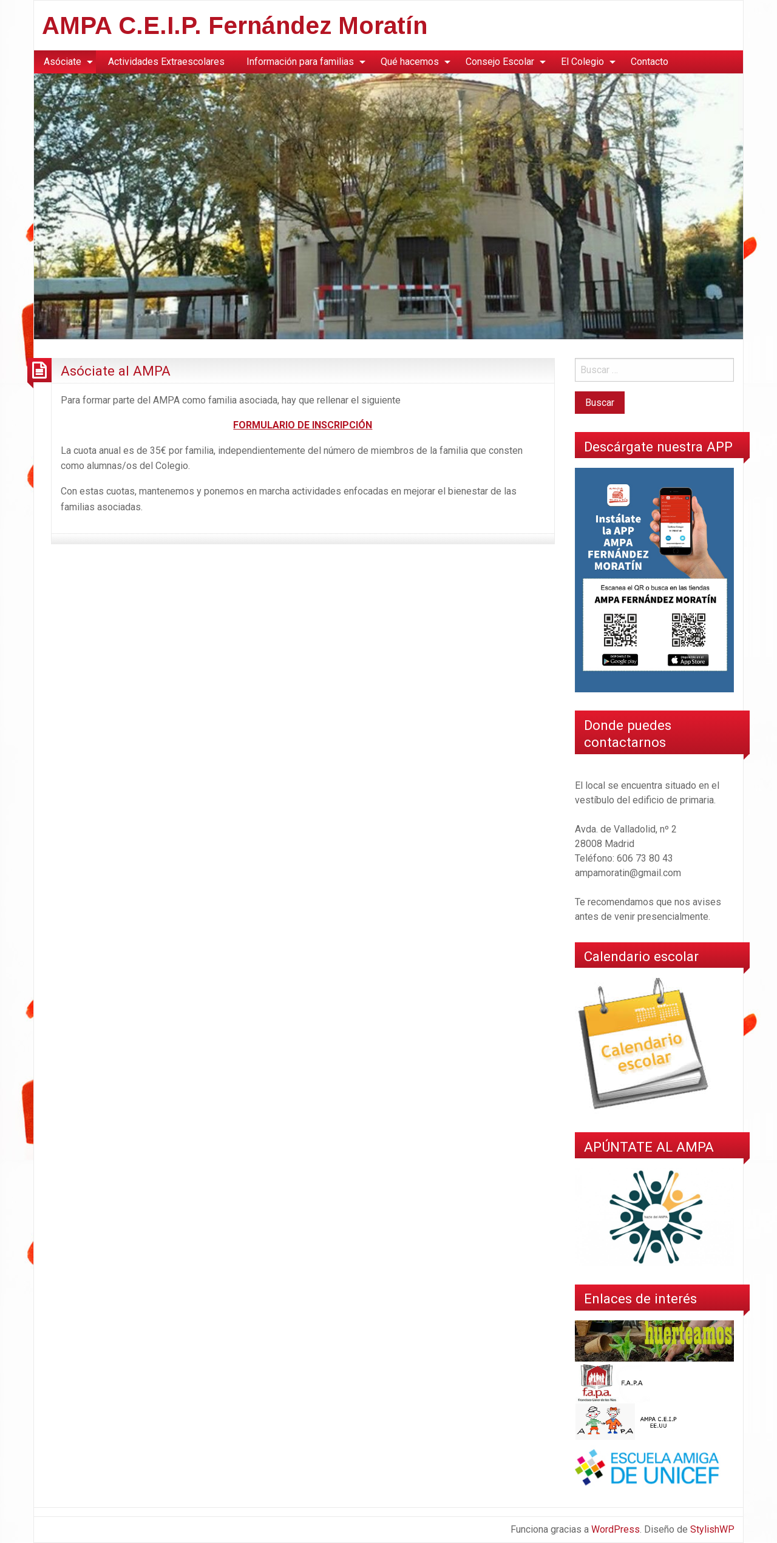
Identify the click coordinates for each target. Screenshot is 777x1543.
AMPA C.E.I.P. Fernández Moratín (234, 25)
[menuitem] (65, 61)
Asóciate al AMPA (116, 371)
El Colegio (582, 61)
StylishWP (712, 1529)
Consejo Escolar (500, 61)
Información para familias (300, 61)
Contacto (649, 61)
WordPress (615, 1529)
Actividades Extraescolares (166, 61)
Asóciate (62, 61)
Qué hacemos (410, 61)
